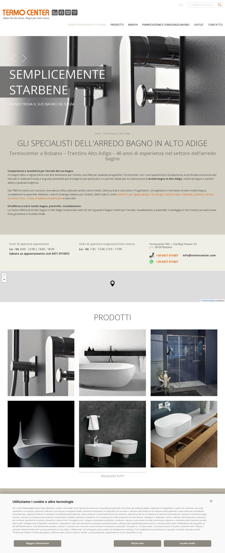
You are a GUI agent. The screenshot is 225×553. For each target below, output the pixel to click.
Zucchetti (13, 198)
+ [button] (4, 275)
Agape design (141, 194)
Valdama (41, 198)
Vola (50, 198)
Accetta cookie (187, 543)
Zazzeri (209, 194)
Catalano (198, 194)
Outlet (199, 24)
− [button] (4, 279)
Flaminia (187, 194)
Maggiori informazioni (37, 543)
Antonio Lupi (124, 194)
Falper (177, 194)
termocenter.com (40, 14)
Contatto (215, 24)
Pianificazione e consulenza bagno (166, 24)
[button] (211, 501)
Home (98, 133)
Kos (23, 198)
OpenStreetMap (209, 301)
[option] (112, 75)
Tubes (30, 198)
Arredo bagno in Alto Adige (87, 24)
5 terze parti (28, 508)
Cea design (156, 194)
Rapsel (59, 198)
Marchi (133, 24)
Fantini (168, 194)
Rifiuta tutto (137, 543)
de (181, 5)
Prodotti (117, 24)
